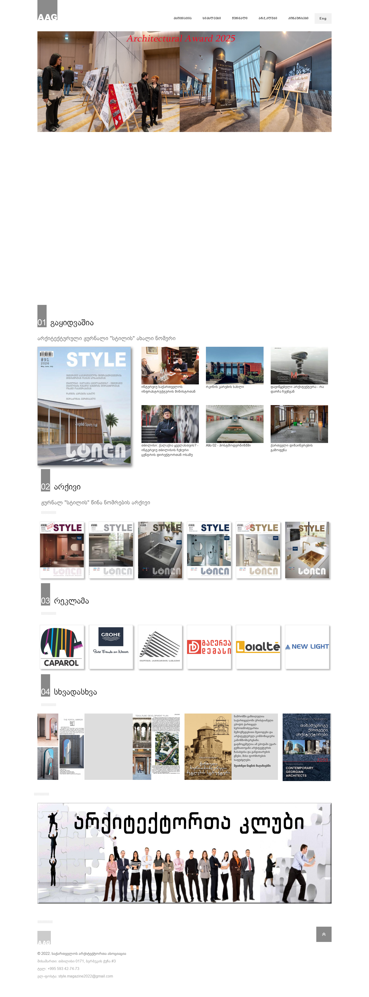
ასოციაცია (183, 18)
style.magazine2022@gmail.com (85, 976)
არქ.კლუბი (268, 18)
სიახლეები (212, 18)
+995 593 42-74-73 (63, 969)
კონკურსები (298, 18)
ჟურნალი (240, 18)
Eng (323, 18)
